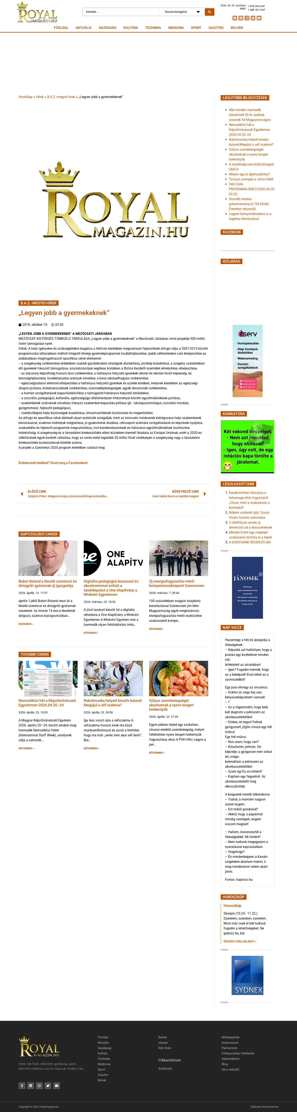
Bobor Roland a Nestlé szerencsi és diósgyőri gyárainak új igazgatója (48, 583)
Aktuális (84, 28)
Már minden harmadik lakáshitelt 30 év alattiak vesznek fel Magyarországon (250, 115)
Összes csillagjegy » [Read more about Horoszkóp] (240, 941)
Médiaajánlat (230, 1037)
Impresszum (230, 1043)
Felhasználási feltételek (238, 1053)
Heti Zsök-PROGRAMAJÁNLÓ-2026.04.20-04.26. (252, 189)
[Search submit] (209, 12)
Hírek (40, 97)
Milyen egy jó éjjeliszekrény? (249, 174)
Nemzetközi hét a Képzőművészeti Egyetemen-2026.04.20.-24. (47, 702)
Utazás (163, 1043)
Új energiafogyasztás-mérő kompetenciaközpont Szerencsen (176, 583)
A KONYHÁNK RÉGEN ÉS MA (250, 542)
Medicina (176, 28)
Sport (196, 28)
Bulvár (237, 28)
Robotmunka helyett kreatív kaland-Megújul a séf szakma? (113, 702)
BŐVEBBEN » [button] (26, 624)
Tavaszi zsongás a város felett (251, 179)
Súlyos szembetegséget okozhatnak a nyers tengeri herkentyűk (171, 705)
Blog (225, 1064)
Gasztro (216, 28)
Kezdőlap (25, 97)
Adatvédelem (231, 1059)
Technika (153, 28)
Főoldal (61, 28)
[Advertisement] (148, 63)
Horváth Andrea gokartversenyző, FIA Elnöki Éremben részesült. (249, 204)
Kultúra (131, 28)
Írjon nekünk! (230, 1069)
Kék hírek (164, 1048)
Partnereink (229, 1048)
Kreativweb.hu (270, 1106)
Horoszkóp (232, 905)
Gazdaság (107, 28)
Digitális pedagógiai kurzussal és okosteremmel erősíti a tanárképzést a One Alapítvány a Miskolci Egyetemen (111, 588)
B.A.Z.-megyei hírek (61, 97)
